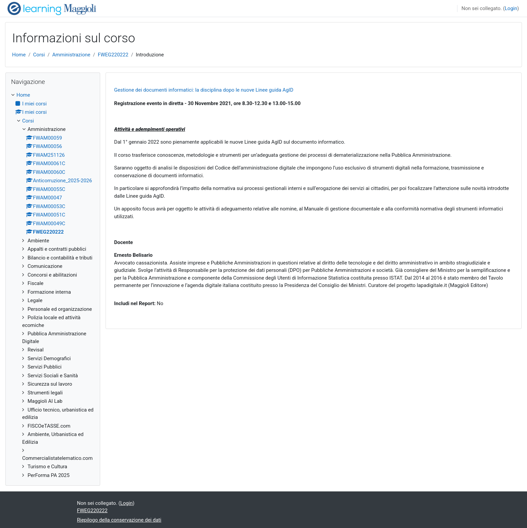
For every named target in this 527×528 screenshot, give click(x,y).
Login (511, 8)
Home (19, 55)
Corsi (39, 55)
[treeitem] (52, 285)
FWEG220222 (113, 55)
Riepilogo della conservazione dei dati (119, 520)
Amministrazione (71, 55)
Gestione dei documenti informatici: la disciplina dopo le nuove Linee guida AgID (203, 90)
